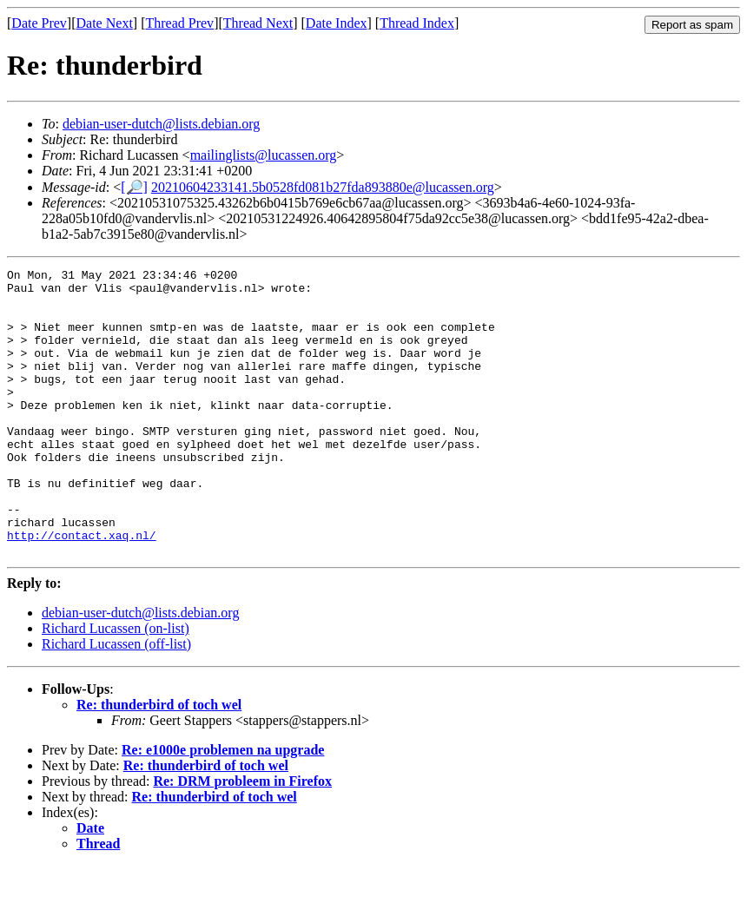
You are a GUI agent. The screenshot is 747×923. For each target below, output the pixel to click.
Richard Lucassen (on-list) (115, 685)
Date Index (336, 23)
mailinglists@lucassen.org (263, 155)
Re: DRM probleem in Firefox (242, 838)
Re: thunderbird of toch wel (158, 762)
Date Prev (39, 23)
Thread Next (258, 23)
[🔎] (134, 187)
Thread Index (417, 23)
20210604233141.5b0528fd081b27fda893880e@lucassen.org (322, 187)
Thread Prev (179, 23)
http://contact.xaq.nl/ (81, 589)
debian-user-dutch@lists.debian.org (161, 123)
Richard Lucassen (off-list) (116, 701)
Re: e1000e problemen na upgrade (223, 807)
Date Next (104, 23)
